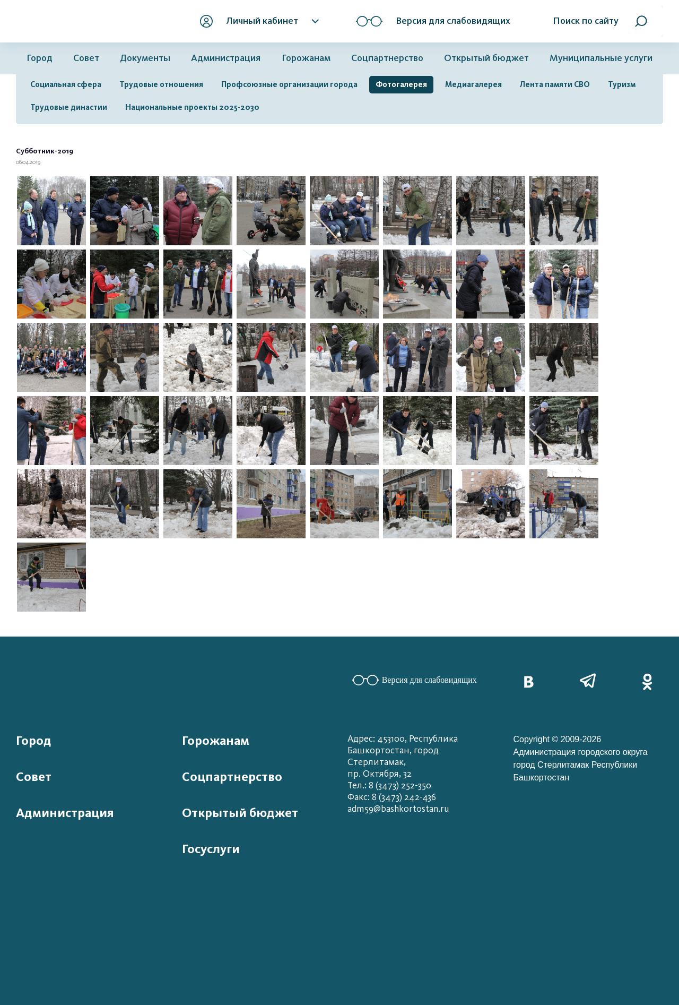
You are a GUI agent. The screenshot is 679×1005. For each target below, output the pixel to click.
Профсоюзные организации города (289, 84)
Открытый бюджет (486, 58)
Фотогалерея (401, 84)
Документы (145, 58)
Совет (86, 58)
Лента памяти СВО (555, 84)
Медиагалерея (473, 84)
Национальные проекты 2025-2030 (192, 107)
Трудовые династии (68, 107)
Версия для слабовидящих (414, 680)
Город (40, 58)
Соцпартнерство (387, 58)
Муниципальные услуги (601, 58)
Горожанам (306, 58)
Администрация (225, 58)
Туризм (622, 84)
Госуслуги (211, 848)
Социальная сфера (65, 84)
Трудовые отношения (161, 84)
